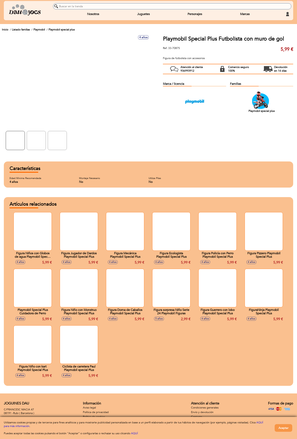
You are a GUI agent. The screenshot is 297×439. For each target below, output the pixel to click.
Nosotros (93, 14)
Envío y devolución (202, 412)
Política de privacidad (96, 412)
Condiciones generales (205, 407)
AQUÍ (134, 433)
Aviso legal (89, 407)
